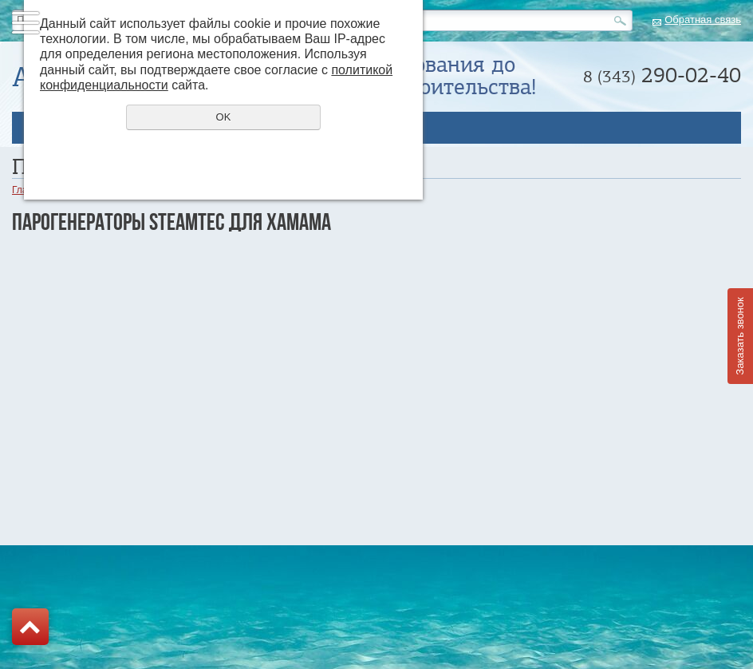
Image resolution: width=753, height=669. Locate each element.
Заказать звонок (740, 335)
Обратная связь (702, 20)
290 (662, 75)
